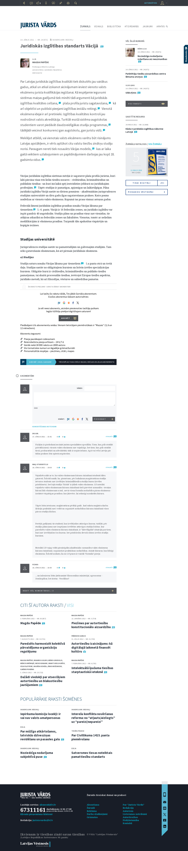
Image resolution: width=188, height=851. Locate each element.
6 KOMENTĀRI (27, 375)
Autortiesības (130, 817)
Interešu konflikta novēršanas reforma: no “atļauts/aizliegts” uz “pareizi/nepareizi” (93, 718)
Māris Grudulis (55, 660)
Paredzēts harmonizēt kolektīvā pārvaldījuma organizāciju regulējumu (42, 647)
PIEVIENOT (100, 419)
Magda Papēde (40, 62)
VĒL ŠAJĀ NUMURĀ (135, 40)
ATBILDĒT (109, 436)
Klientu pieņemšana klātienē (36, 814)
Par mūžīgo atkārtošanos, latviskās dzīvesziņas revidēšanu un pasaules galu (40, 735)
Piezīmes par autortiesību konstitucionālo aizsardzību (91, 625)
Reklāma (92, 811)
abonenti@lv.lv (48, 804)
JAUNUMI (148, 26)
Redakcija (128, 807)
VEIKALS (98, 26)
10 (82, 263)
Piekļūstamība (131, 820)
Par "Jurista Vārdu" (133, 804)
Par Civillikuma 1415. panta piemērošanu (90, 737)
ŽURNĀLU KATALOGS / (144, 143)
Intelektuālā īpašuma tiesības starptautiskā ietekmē (92, 670)
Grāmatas (92, 817)
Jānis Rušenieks (54, 666)
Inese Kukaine (41, 663)
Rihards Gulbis (41, 660)
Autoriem (128, 811)
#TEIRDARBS (132, 26)
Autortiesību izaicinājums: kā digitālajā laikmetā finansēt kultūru (91, 647)
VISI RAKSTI (146, 104)
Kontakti (127, 823)
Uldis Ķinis (130, 85)
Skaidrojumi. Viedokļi (62, 39)
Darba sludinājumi (97, 814)
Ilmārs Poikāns (27, 669)
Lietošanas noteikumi (135, 814)
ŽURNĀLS (85, 26)
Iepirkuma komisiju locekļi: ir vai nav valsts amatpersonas (40, 716)
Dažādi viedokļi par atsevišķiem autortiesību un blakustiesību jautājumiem (42, 681)
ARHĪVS (161, 26)
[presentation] (100, 411)
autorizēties (150, 3)
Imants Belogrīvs (56, 663)
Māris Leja (142, 49)
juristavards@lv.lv (43, 820)
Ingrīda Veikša (40, 666)
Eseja (22, 727)
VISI (70, 605)
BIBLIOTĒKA (114, 26)
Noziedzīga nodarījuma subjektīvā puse (36, 755)
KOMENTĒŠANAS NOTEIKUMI (44, 426)
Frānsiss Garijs (78, 636)
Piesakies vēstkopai (146, 192)
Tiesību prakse (77, 731)
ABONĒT (65, 318)
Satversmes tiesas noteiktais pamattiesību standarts (91, 755)
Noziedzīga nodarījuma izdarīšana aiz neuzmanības (152, 58)
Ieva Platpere (26, 666)
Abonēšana (93, 804)
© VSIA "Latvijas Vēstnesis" (102, 834)
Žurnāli (91, 807)
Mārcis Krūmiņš (27, 663)
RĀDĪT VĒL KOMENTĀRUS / (68, 591)
